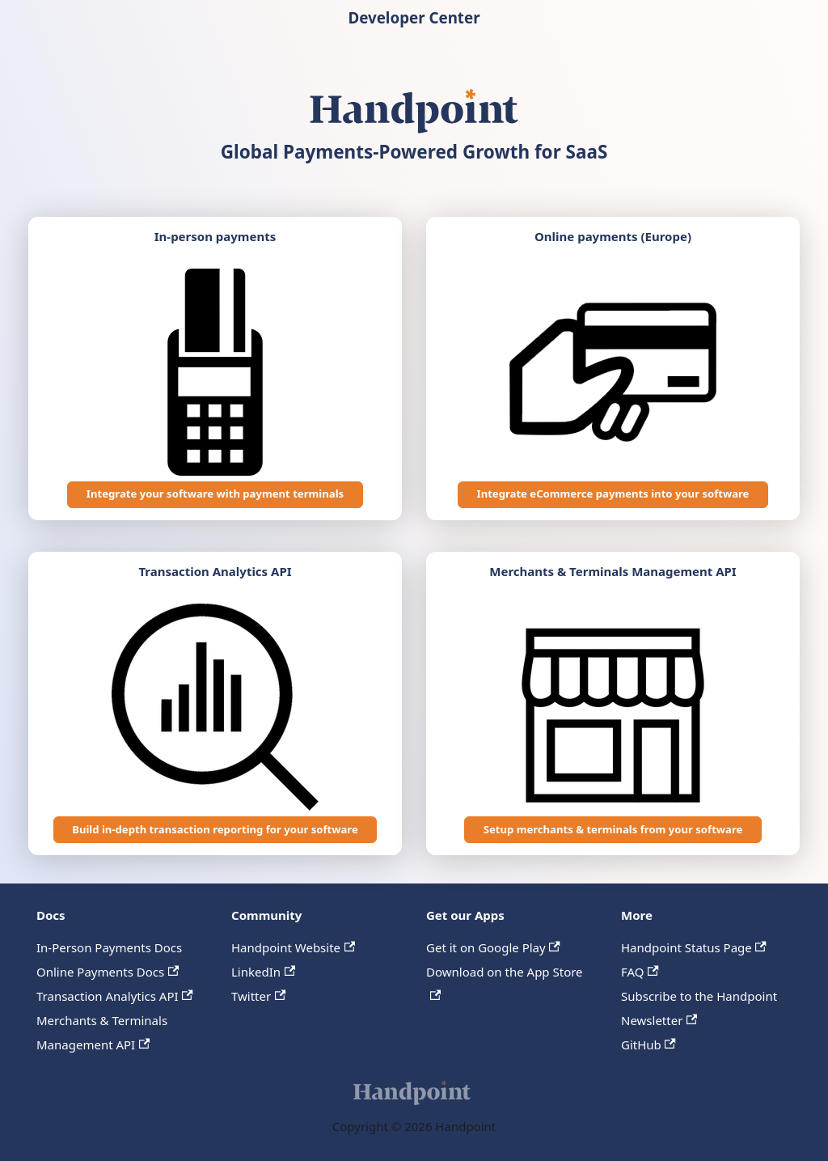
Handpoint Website (293, 947)
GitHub (648, 1044)
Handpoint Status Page (694, 947)
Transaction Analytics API (114, 996)
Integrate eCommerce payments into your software (613, 493)
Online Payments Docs (107, 972)
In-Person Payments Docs (109, 947)
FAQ (640, 972)
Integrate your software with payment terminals (215, 493)
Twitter (258, 996)
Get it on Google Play (493, 947)
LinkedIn (263, 972)
